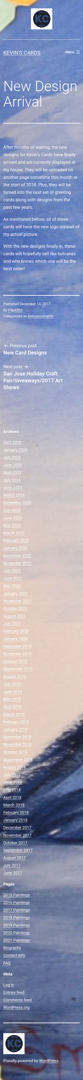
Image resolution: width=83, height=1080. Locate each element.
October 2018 (15, 752)
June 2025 (12, 465)
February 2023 (16, 540)
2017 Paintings (16, 910)
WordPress (48, 1060)
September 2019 (18, 669)
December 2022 (17, 555)
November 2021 (17, 601)
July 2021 (12, 623)
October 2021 (15, 608)
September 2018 (18, 759)
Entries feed (13, 992)
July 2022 (12, 570)
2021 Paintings (16, 940)
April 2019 (12, 706)
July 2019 (12, 684)
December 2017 (17, 827)
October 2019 (15, 661)
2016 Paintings (16, 902)
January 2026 (15, 450)
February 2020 (16, 631)
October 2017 (15, 842)
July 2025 (12, 457)
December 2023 (17, 502)
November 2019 (17, 653)
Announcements (41, 316)
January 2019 (15, 729)
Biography (12, 947)
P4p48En (15, 310)
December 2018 (17, 737)
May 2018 (12, 789)
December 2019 (17, 646)
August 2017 (14, 857)
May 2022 (12, 585)
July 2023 (12, 510)
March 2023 (14, 533)
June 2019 (12, 691)
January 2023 (15, 548)
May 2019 (12, 699)
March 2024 (14, 495)
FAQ (6, 963)
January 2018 (15, 820)
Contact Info (14, 955)
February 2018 (16, 812)
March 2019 (14, 714)
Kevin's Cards (22, 53)
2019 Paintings (16, 925)
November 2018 (17, 744)
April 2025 (12, 472)
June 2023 (12, 518)
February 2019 (16, 722)
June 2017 (12, 872)
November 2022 (17, 563)
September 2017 (18, 850)
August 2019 (14, 676)
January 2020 (15, 638)
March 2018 (14, 805)
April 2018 (12, 797)
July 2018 (12, 774)
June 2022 (12, 578)
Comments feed (17, 1000)
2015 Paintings (16, 895)
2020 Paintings (16, 932)
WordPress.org (16, 1007)
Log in (8, 985)
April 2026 (12, 442)
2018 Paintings (16, 917)
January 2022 (15, 593)
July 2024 (12, 480)
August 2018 (14, 767)
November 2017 (17, 835)
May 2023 (12, 525)
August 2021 (14, 616)
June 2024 (12, 487)
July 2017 (12, 865)
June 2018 (12, 782)
